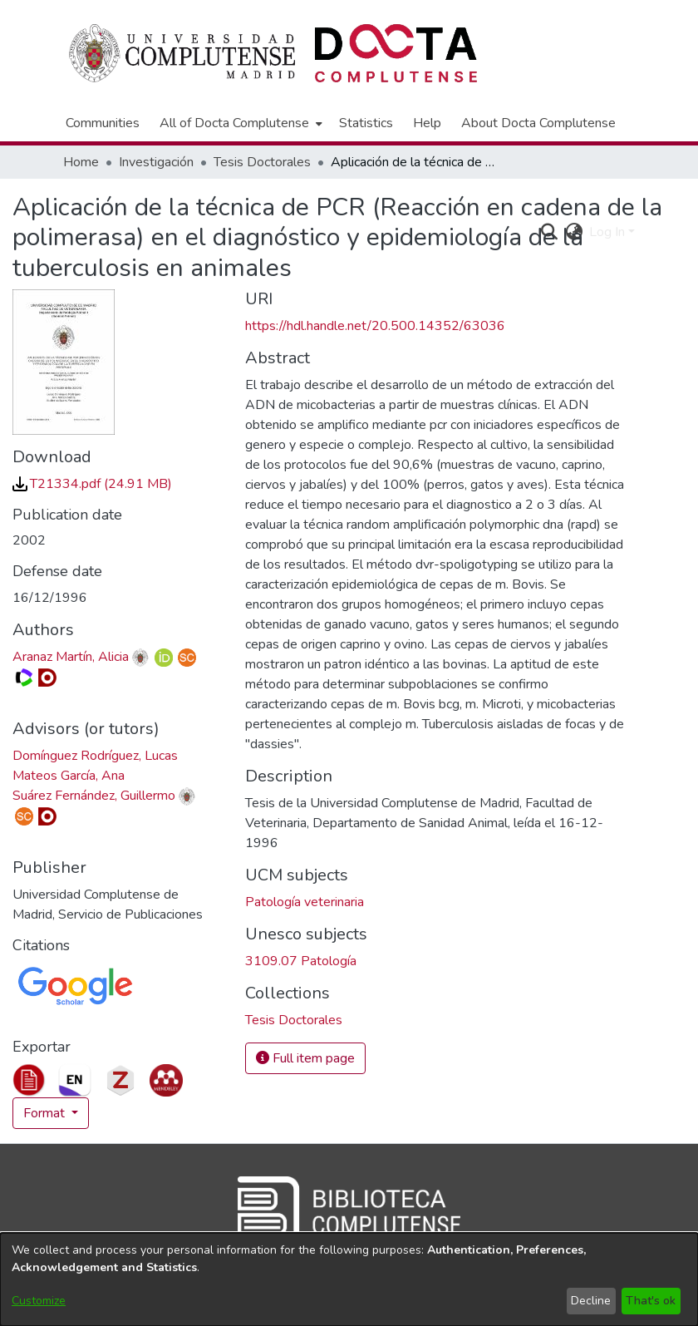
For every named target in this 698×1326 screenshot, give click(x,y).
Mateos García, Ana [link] (68, 776)
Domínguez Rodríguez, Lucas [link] (95, 756)
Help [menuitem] (427, 123)
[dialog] (349, 1279)
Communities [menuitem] (103, 123)
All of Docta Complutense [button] (234, 123)
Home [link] (81, 162)
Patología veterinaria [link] (304, 902)
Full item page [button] (305, 1058)
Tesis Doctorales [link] (262, 162)
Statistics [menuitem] (366, 123)
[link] (92, 484)
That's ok (651, 1301)
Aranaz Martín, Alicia (70, 657)
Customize (39, 1301)
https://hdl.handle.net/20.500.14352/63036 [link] (375, 326)
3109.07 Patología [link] (300, 961)
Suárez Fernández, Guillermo (93, 795)
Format (45, 1113)
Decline (591, 1301)
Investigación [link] (156, 162)
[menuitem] (239, 123)
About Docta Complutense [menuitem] (538, 123)
